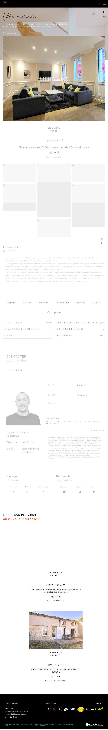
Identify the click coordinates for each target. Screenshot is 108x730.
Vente (46, 24)
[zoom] (19, 165)
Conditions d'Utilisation (88, 456)
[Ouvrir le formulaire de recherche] (93, 3)
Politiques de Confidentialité (73, 456)
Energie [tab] (81, 302)
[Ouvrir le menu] (104, 4)
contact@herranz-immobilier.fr (16, 712)
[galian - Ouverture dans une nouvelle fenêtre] (69, 710)
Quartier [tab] (96, 302)
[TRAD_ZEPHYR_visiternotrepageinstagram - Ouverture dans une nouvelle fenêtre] (53, 709)
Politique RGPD (39, 726)
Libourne (53, 24)
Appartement (64, 24)
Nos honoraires (39, 725)
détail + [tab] (27, 302)
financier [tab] (43, 302)
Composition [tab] (63, 302)
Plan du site (47, 725)
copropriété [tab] (54, 312)
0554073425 (9, 709)
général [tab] (11, 302)
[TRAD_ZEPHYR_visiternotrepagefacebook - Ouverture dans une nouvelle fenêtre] (48, 709)
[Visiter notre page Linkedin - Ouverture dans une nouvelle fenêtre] (59, 709)
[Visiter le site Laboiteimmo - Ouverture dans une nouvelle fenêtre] (94, 726)
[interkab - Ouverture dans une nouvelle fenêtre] (94, 709)
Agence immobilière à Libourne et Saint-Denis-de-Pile (22, 24)
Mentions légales (57, 725)
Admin (65, 725)
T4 (71, 24)
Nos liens (70, 725)
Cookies (46, 726)
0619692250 (28, 442)
